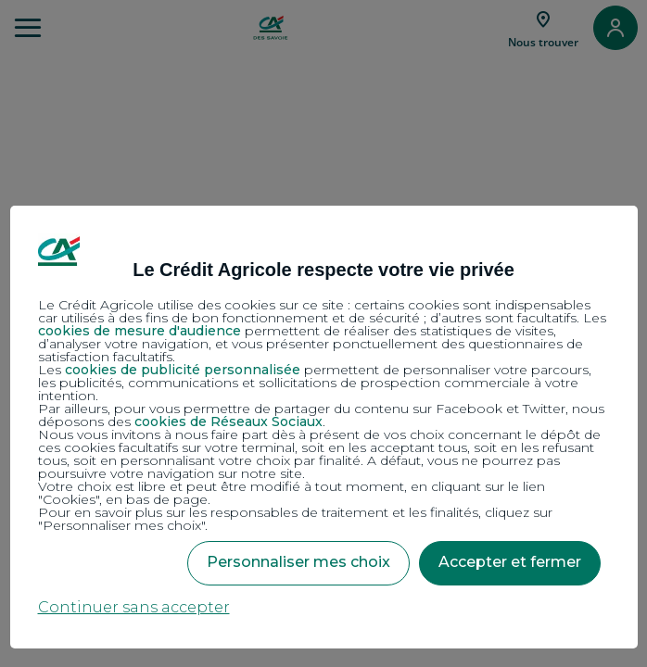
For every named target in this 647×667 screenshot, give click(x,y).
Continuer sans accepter (134, 607)
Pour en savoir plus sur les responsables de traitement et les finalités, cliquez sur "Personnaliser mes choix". (295, 519)
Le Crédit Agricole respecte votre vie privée (323, 269)
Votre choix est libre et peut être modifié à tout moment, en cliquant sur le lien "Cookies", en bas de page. (291, 493)
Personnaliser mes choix (298, 562)
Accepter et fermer (509, 562)
